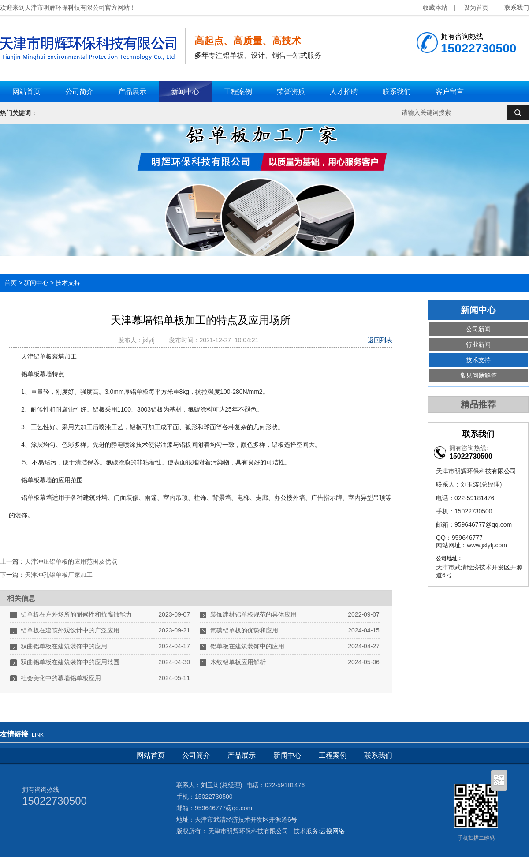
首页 (10, 282)
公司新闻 (478, 329)
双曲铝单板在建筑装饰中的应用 (64, 646)
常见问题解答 (478, 375)
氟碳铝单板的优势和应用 (244, 630)
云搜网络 (332, 831)
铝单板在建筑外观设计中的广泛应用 (70, 630)
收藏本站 (435, 7)
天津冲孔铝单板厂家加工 (59, 574)
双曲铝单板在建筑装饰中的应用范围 (70, 662)
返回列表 (380, 340)
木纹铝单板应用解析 (238, 662)
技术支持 (68, 282)
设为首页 (476, 7)
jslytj (150, 340)
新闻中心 (36, 282)
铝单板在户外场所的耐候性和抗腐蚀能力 (76, 614)
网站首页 (151, 755)
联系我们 (516, 7)
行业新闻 (478, 344)
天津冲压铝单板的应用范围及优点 (71, 561)
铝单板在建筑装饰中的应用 (247, 646)
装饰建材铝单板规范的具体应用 (253, 614)
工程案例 (333, 755)
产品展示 (241, 755)
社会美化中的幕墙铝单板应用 (61, 677)
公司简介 (196, 755)
